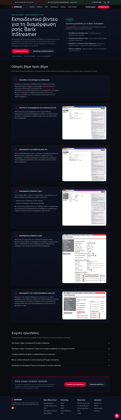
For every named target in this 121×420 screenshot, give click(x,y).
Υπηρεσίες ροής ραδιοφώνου (75, 384)
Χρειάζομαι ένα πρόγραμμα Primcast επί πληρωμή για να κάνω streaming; (36, 365)
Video (62, 406)
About (96, 406)
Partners (97, 411)
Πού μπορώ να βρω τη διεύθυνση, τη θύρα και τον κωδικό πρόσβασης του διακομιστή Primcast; (43, 349)
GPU (46, 7)
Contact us (97, 403)
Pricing (63, 7)
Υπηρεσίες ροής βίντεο (96, 384)
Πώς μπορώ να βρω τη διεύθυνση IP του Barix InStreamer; (31, 343)
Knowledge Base (82, 408)
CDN (62, 408)
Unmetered (54, 7)
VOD (62, 413)
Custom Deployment (50, 406)
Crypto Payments (83, 406)
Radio (62, 403)
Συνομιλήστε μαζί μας (20, 51)
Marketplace (48, 413)
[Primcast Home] (17, 7)
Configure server (103, 7)
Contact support (90, 7)
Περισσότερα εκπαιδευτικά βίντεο (43, 51)
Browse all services (83, 403)
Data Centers (72, 7)
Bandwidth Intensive (50, 411)
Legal (79, 413)
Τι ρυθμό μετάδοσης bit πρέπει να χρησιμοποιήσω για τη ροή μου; (33, 354)
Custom (39, 7)
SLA (78, 411)
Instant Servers (49, 403)
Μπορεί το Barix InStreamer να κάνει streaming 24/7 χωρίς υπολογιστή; (35, 360)
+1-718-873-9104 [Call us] (96, 2)
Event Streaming (66, 411)
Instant (32, 7)
